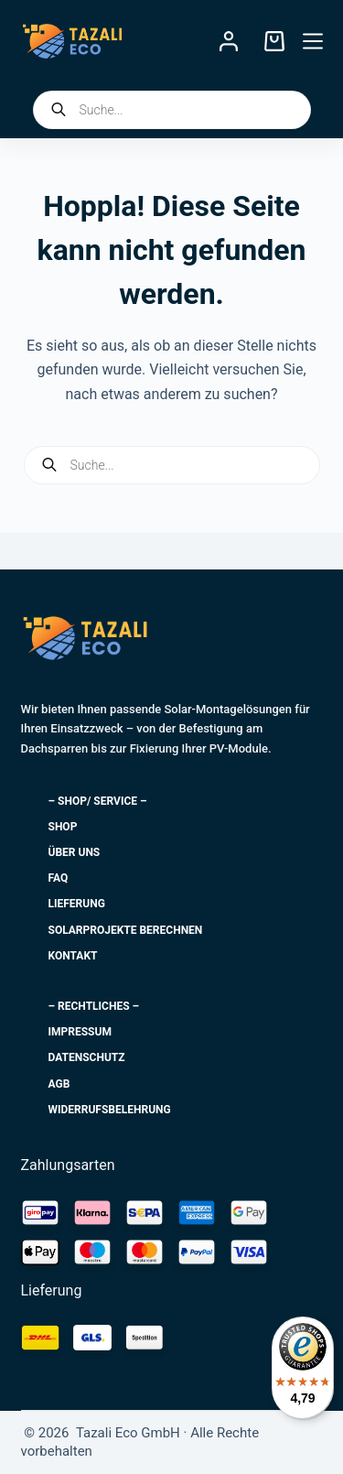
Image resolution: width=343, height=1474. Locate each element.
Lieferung (76, 903)
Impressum (80, 1031)
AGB (59, 1084)
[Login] (229, 41)
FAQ (58, 878)
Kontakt (73, 955)
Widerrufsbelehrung (109, 1109)
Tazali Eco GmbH (108, 678)
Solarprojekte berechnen (125, 930)
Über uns (74, 852)
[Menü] (313, 41)
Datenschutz (86, 1057)
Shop (63, 826)
